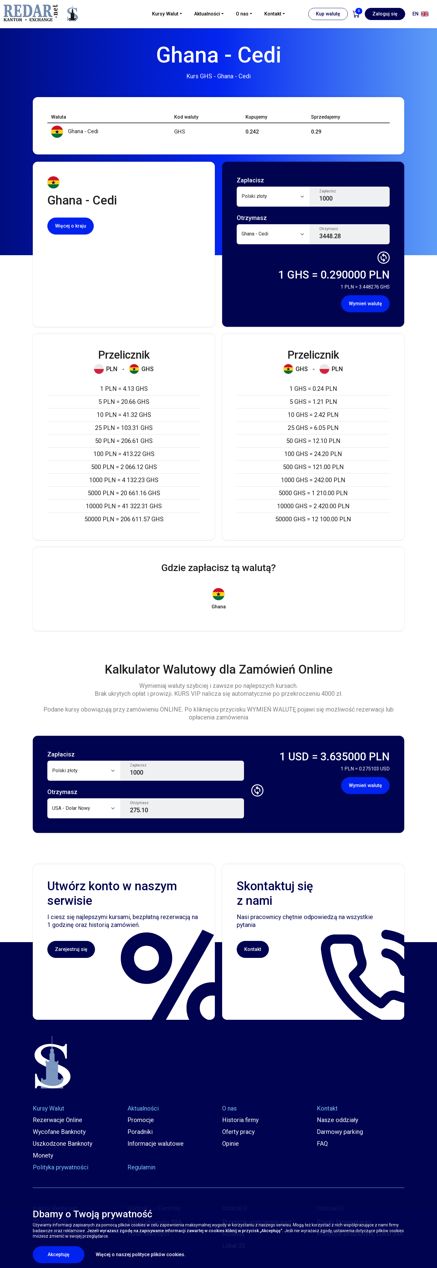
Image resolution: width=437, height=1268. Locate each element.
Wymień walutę (365, 303)
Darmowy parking (340, 1131)
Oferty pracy (238, 1131)
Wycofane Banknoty (59, 1131)
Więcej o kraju (70, 226)
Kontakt (252, 949)
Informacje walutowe (155, 1143)
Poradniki (140, 1131)
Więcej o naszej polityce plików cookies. (140, 1254)
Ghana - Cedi (74, 131)
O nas (229, 1108)
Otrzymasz (328, 229)
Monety (43, 1155)
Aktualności (143, 1108)
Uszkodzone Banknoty (62, 1143)
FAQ (322, 1143)
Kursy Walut (48, 1108)
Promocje (140, 1120)
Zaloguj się (385, 14)
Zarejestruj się (71, 949)
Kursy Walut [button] (165, 14)
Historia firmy (240, 1120)
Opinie (230, 1143)
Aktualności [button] (207, 14)
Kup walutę (328, 14)
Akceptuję (66, 1254)
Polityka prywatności (60, 1167)
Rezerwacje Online (57, 1120)
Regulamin (141, 1167)
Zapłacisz (327, 191)
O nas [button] (242, 14)
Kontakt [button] (272, 14)
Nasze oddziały (337, 1120)
